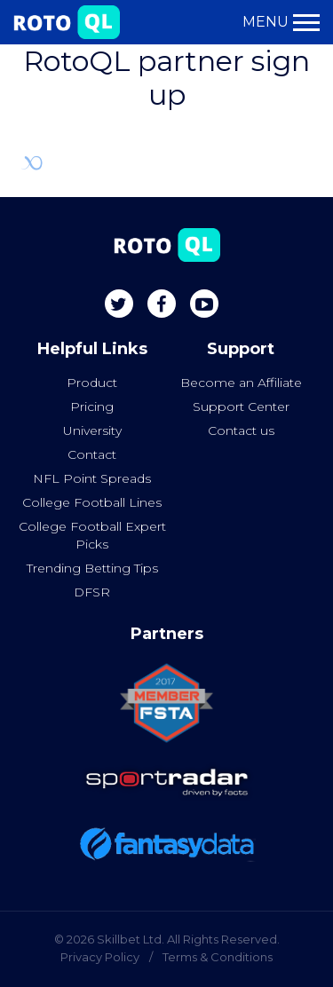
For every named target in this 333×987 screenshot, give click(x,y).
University (92, 430)
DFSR (92, 592)
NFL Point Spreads (92, 478)
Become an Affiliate (241, 383)
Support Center (241, 407)
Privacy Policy (99, 957)
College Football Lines (92, 502)
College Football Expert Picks (92, 535)
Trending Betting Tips (92, 568)
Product (92, 383)
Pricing (92, 407)
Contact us (241, 430)
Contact (91, 454)
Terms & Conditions (218, 957)
